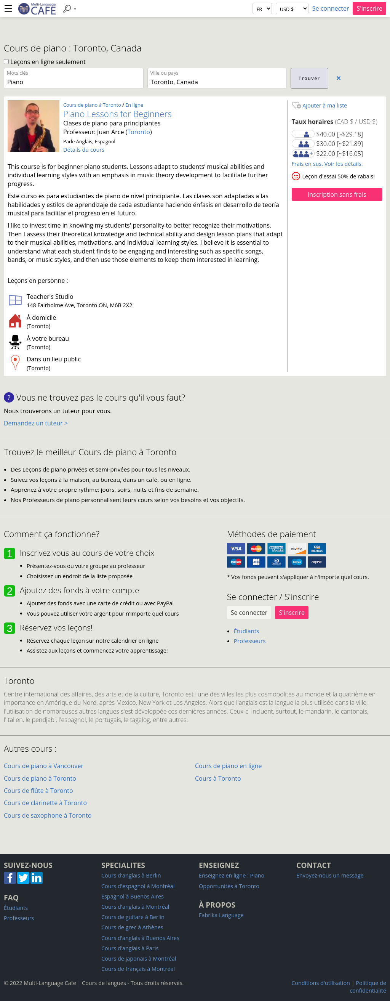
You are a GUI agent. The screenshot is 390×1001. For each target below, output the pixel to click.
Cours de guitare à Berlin (133, 917)
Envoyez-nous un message (330, 875)
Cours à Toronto (218, 778)
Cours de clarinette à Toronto (45, 803)
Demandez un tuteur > (36, 423)
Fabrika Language (221, 915)
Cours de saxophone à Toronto (47, 815)
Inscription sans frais (337, 194)
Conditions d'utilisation (320, 983)
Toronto (138, 132)
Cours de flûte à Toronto (38, 790)
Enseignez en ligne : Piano (231, 875)
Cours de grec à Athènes (132, 927)
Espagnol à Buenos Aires (132, 896)
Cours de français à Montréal (138, 968)
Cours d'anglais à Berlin (131, 875)
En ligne (134, 104)
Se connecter (330, 8)
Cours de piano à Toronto (92, 104)
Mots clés (17, 72)
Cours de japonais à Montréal (138, 958)
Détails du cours (83, 149)
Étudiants (246, 631)
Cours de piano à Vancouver (43, 766)
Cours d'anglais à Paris (129, 948)
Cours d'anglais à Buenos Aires (140, 938)
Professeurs (250, 641)
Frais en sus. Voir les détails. (327, 163)
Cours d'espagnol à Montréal (137, 886)
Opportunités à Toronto (229, 886)
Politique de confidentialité (368, 986)
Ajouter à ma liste (319, 105)
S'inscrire (369, 8)
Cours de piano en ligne (228, 766)
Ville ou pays (164, 72)
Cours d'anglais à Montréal (135, 906)
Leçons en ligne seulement (45, 62)
